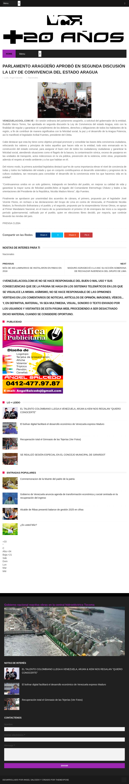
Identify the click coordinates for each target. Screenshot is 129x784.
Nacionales (33, 78)
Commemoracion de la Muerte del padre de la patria (47, 479)
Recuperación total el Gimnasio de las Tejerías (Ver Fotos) (50, 439)
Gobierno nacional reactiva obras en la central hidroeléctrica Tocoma (49, 604)
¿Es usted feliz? (28, 525)
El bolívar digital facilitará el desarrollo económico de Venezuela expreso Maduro (62, 424)
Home (9, 54)
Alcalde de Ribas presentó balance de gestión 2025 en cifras (51, 509)
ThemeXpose (62, 780)
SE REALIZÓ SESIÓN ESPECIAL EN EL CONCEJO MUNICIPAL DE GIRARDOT (62, 454)
